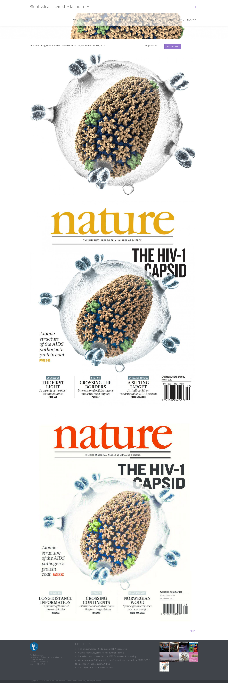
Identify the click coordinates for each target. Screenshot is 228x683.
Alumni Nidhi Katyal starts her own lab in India (101, 652)
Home (75, 19)
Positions (166, 19)
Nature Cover (173, 46)
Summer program (186, 19)
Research (137, 19)
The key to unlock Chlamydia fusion (95, 667)
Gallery (151, 19)
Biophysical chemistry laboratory (59, 6)
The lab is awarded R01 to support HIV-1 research (102, 648)
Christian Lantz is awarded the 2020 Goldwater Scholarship (107, 656)
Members (87, 19)
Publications (104, 19)
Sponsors (122, 19)
